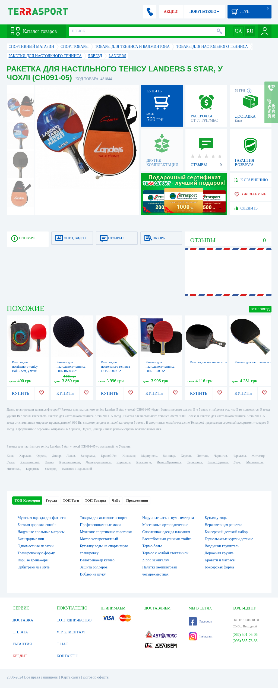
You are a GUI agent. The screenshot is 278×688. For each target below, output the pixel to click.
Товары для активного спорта (103, 518)
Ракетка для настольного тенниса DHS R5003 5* (115, 366)
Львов (71, 456)
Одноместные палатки (36, 546)
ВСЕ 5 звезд (260, 309)
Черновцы (123, 462)
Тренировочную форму (36, 553)
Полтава (202, 456)
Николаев (128, 456)
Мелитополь (254, 462)
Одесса (41, 456)
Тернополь (194, 462)
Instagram (201, 636)
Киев (10, 456)
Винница (169, 456)
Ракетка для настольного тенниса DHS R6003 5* (71, 366)
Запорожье (88, 456)
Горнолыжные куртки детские (229, 539)
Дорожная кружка (219, 553)
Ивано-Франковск (169, 462)
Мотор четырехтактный (99, 539)
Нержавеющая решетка (223, 525)
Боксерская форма (219, 567)
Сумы (11, 462)
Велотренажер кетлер (97, 560)
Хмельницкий (30, 462)
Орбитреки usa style (34, 567)
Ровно (49, 462)
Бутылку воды (216, 518)
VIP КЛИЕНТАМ (71, 632)
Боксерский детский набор (226, 532)
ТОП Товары (95, 500)
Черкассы (239, 456)
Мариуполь (149, 456)
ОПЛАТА (20, 632)
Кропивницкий (69, 462)
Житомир (258, 456)
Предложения (137, 500)
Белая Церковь (218, 462)
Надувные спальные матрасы (41, 532)
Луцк (237, 462)
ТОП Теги (71, 500)
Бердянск (32, 469)
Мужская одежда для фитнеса (42, 518)
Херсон (186, 456)
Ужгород (50, 469)
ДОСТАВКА (23, 620)
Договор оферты (96, 677)
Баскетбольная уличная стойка (166, 539)
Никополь (13, 469)
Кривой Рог (108, 456)
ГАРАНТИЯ (22, 644)
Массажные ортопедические (165, 525)
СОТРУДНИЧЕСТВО (74, 620)
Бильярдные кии (31, 539)
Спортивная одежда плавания (166, 532)
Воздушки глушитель (222, 546)
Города (51, 500)
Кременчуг (143, 462)
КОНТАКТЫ (67, 656)
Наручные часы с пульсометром (168, 518)
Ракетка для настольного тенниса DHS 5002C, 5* (224, 362)
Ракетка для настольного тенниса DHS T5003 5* (160, 366)
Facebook (200, 621)
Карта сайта (70, 677)
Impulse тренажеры (33, 560)
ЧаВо (116, 500)
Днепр (56, 456)
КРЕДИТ (20, 656)
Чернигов (220, 456)
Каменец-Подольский (77, 469)
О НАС (62, 644)
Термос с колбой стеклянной (165, 553)
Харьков (25, 456)
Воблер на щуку (93, 574)
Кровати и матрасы (220, 560)
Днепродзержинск (98, 462)
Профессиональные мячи (100, 525)
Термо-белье (152, 546)
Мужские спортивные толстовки (106, 532)
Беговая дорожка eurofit (37, 525)
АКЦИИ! (171, 12)
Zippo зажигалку (155, 560)
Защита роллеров (94, 567)
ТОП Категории (27, 500)
